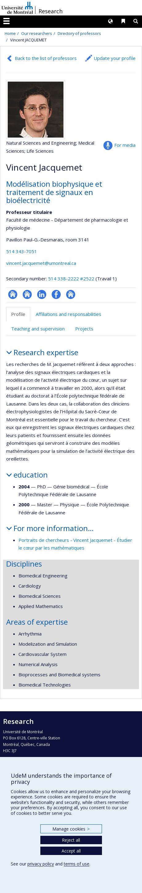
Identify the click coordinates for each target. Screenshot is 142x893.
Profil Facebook (56, 294)
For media (125, 145)
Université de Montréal (17, 8)
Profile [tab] (18, 314)
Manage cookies (71, 829)
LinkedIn (42, 294)
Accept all (71, 851)
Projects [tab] (84, 328)
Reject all (71, 840)
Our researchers (36, 33)
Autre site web (70, 294)
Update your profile (115, 58)
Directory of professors (79, 33)
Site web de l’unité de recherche (27, 294)
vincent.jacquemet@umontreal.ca (41, 263)
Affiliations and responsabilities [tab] (68, 314)
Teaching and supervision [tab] (38, 328)
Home (10, 33)
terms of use (76, 864)
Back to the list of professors (46, 58)
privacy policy (40, 864)
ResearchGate (13, 294)
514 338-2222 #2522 (71, 278)
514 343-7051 (21, 251)
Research (51, 11)
